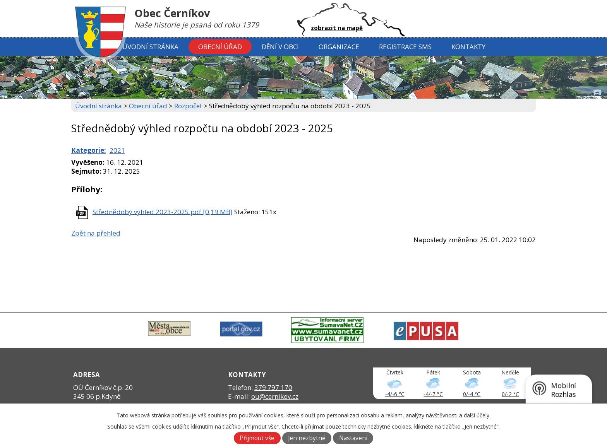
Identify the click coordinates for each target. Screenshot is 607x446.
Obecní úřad (220, 46)
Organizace (339, 46)
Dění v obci (280, 46)
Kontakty (468, 46)
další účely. (477, 415)
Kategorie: (88, 150)
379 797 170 (273, 387)
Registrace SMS (405, 46)
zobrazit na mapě (337, 28)
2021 (117, 150)
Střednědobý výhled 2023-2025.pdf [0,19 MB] (163, 211)
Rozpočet (188, 105)
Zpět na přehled (95, 233)
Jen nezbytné (307, 438)
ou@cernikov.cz (274, 396)
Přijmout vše (257, 438)
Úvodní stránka (150, 46)
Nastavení (353, 438)
